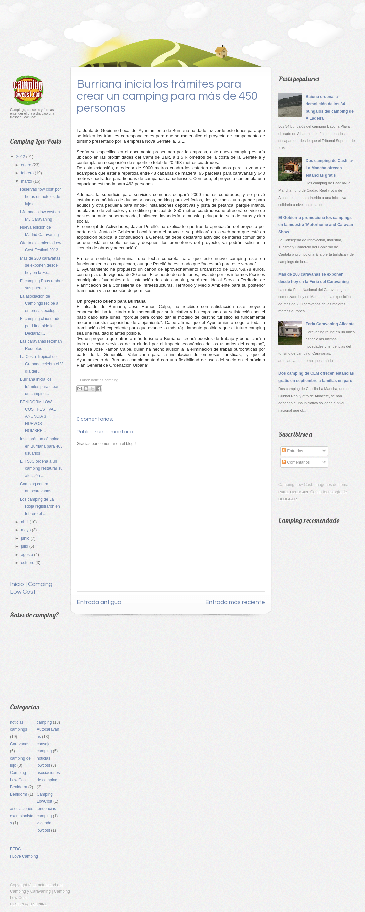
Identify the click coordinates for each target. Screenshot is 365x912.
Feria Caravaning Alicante (330, 324)
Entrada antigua (99, 602)
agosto (27, 554)
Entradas (292, 451)
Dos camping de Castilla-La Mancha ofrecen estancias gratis (329, 167)
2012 (21, 156)
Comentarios (296, 462)
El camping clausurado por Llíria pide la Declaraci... (40, 325)
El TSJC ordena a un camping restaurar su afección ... (41, 468)
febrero (28, 173)
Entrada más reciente (235, 602)
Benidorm (18, 794)
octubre (28, 562)
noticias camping (104, 380)
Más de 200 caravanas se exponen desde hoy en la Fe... (40, 265)
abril (25, 522)
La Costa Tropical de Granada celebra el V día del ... (41, 363)
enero (26, 165)
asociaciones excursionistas (21, 815)
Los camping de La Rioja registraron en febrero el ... (40, 506)
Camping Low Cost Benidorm (18, 779)
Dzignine (38, 904)
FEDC (15, 849)
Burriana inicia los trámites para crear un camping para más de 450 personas (167, 96)
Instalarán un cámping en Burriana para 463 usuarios (41, 446)
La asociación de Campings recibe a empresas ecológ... (39, 303)
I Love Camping (24, 856)
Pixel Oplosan (293, 492)
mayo (26, 530)
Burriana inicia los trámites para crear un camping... (39, 386)
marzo (27, 181)
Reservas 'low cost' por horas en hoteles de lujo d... (40, 196)
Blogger (287, 499)
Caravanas (19, 744)
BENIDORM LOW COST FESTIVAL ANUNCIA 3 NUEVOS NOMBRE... (38, 416)
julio (25, 546)
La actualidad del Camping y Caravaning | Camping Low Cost (40, 891)
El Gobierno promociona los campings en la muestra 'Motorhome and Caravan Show (315, 224)
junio (26, 538)
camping (44, 722)
